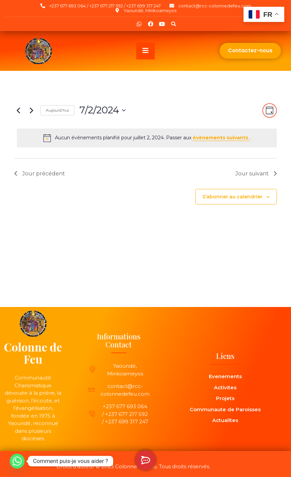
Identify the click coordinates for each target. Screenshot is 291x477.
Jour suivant (256, 173)
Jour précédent (39, 173)
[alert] (147, 138)
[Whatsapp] (17, 461)
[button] (173, 24)
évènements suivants (221, 138)
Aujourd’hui (57, 110)
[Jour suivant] (31, 110)
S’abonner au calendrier (232, 196)
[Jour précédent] (18, 110)
